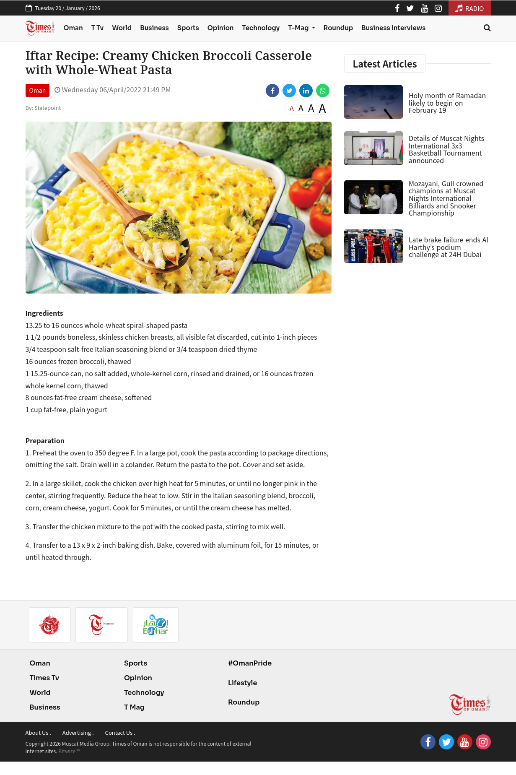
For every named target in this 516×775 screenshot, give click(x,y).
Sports (188, 28)
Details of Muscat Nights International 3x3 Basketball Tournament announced (446, 149)
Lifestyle (242, 683)
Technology (261, 28)
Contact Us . (120, 732)
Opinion (220, 28)
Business (154, 28)
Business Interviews (393, 28)
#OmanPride (250, 663)
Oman (73, 28)
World (122, 28)
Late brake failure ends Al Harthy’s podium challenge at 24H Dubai (448, 246)
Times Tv (45, 678)
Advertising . (78, 732)
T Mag (134, 707)
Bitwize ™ (69, 750)
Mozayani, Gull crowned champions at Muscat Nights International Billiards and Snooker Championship (446, 198)
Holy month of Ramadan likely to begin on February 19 (447, 102)
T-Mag (299, 28)
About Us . (38, 732)
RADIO (469, 8)
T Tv (97, 28)
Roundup (338, 28)
